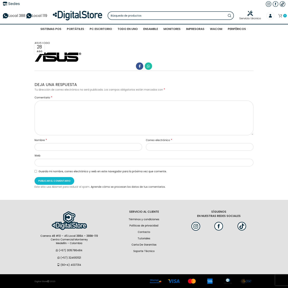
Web (37, 155)
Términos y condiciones (144, 219)
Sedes (11, 3)
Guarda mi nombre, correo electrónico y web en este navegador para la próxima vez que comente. (103, 171)
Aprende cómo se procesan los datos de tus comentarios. (128, 187)
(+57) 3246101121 (69, 258)
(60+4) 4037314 (69, 265)
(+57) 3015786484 (69, 250)
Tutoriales (144, 238)
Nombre (41, 140)
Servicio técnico (250, 15)
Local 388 (14, 15)
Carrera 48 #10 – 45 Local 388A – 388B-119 (69, 236)
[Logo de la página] (77, 15)
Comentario (43, 98)
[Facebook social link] (139, 66)
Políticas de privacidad (143, 225)
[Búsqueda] (171, 15)
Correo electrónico (159, 140)
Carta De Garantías (144, 244)
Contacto (144, 232)
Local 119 (36, 15)
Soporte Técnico (144, 251)
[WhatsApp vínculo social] (148, 66)
